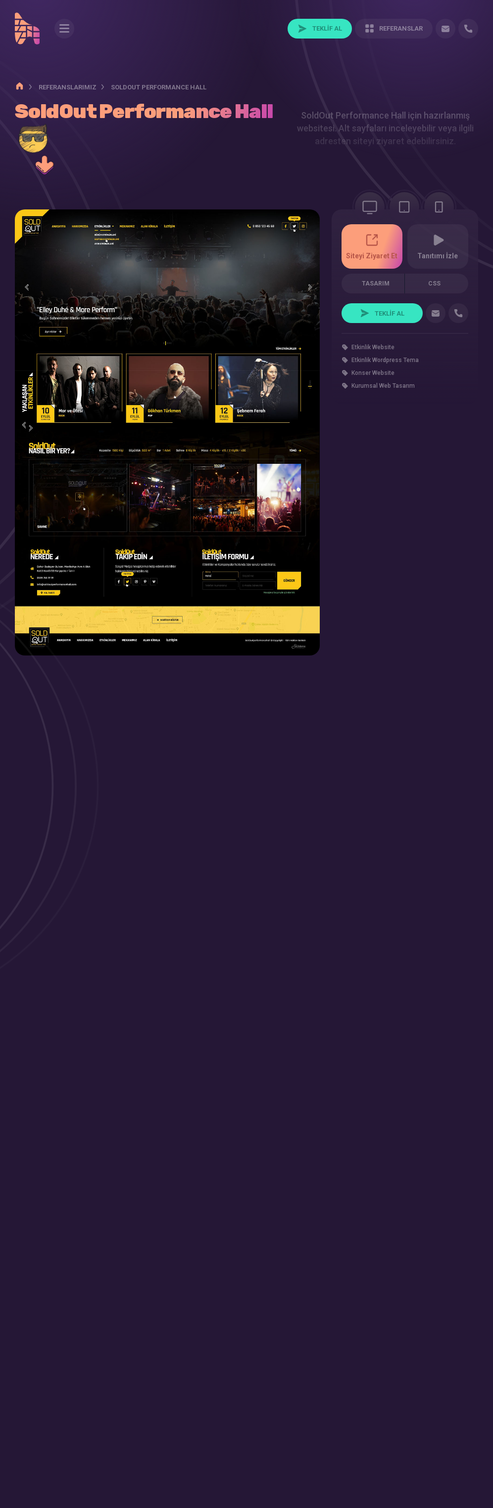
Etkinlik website (372, 355)
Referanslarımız (68, 87)
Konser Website (372, 380)
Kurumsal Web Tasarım (383, 393)
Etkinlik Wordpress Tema (385, 368)
